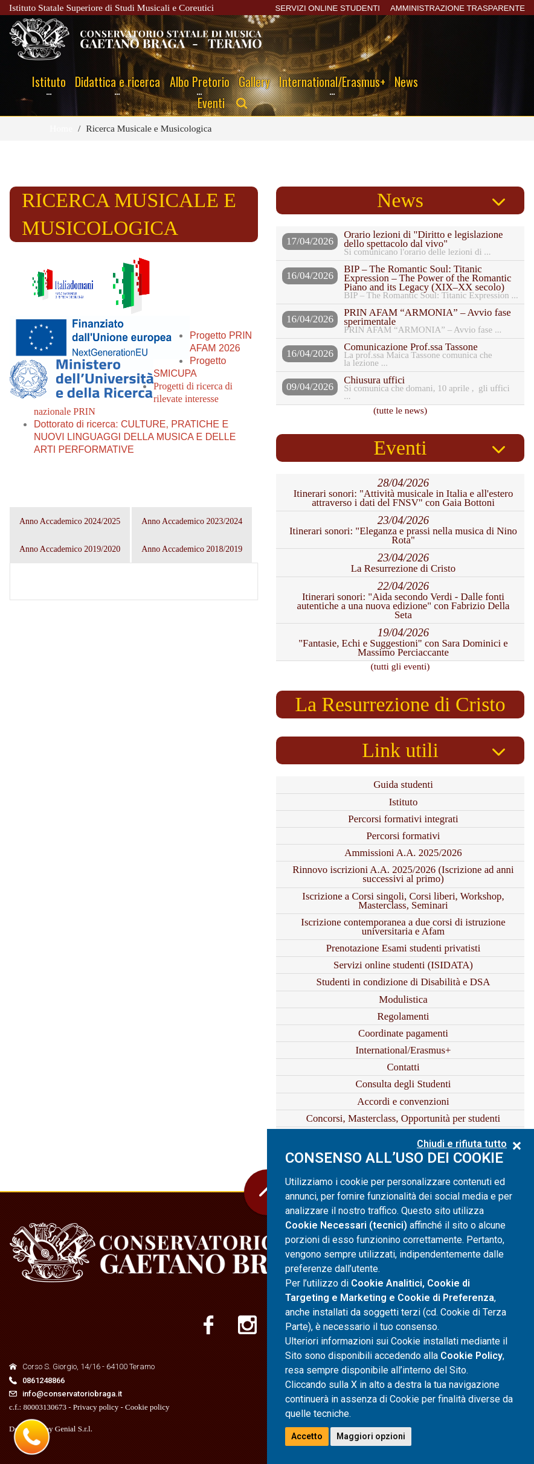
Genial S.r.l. (73, 1428)
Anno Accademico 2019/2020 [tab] (69, 549)
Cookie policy (147, 1406)
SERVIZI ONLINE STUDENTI (327, 8)
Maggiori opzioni (370, 1436)
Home (61, 128)
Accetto (307, 1436)
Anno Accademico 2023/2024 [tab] (191, 521)
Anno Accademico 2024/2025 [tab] (69, 521)
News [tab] (400, 200)
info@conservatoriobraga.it (72, 1393)
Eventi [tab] (399, 447)
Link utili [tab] (400, 750)
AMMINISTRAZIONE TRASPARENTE (457, 8)
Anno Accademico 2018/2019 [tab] (191, 549)
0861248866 (43, 1380)
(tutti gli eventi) (400, 666)
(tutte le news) (400, 410)
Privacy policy (95, 1406)
